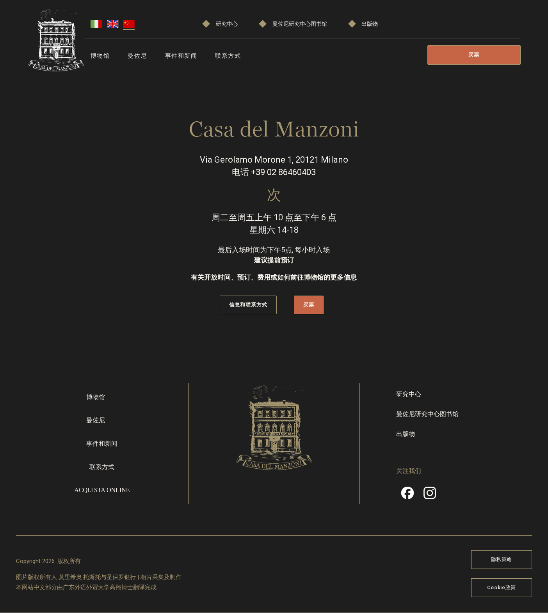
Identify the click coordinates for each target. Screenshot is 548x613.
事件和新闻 (181, 56)
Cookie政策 (501, 587)
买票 (474, 55)
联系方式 (228, 56)
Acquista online (102, 490)
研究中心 (227, 24)
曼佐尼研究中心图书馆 (299, 24)
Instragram (429, 495)
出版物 (369, 24)
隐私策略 (501, 559)
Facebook (407, 495)
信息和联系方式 (248, 305)
